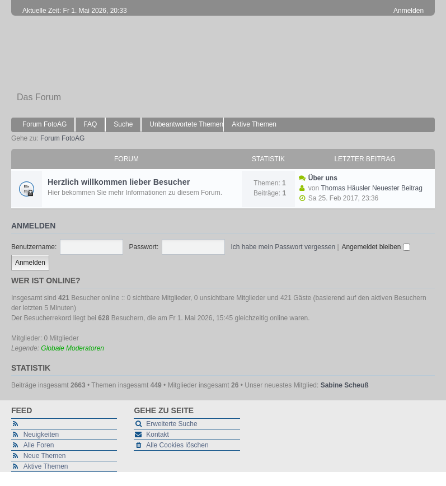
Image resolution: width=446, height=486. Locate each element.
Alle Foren (39, 445)
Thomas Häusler (345, 188)
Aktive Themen (46, 466)
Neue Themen (45, 456)
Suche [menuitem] (123, 124)
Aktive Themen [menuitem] (254, 124)
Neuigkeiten (41, 434)
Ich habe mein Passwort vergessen (283, 247)
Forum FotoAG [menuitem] (44, 124)
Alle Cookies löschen (177, 445)
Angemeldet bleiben (375, 247)
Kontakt (157, 434)
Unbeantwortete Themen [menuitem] (186, 124)
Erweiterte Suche (171, 424)
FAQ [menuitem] (90, 124)
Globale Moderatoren (72, 348)
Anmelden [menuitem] (408, 11)
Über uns (322, 178)
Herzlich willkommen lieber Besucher (119, 181)
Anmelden (33, 225)
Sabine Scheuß (345, 385)
